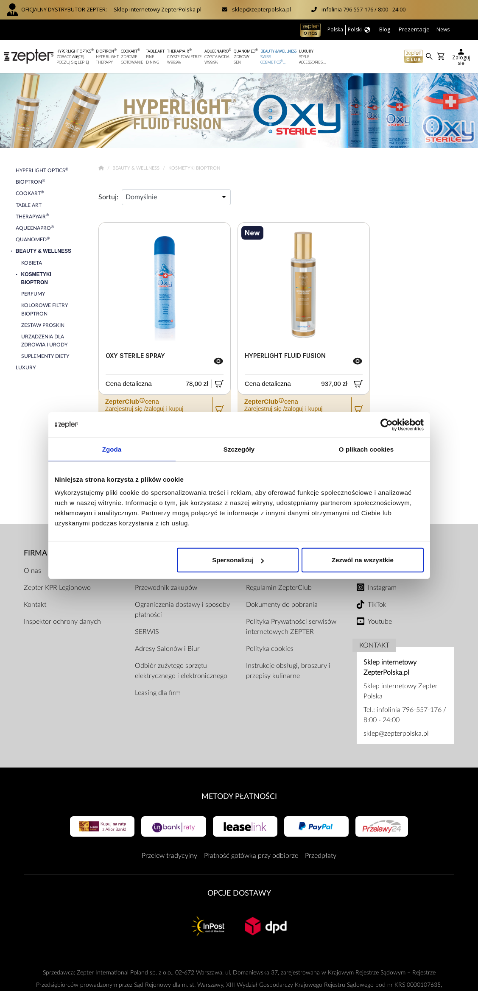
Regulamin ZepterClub (279, 587)
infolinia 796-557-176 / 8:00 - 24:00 (363, 9)
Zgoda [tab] (112, 448)
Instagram (382, 587)
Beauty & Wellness (136, 168)
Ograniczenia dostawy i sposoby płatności (182, 609)
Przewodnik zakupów (166, 587)
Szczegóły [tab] (239, 448)
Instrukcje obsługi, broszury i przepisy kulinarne (288, 670)
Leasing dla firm (158, 693)
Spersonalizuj (238, 560)
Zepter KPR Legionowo (57, 587)
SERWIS (147, 631)
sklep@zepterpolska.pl (261, 9)
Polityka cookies (270, 648)
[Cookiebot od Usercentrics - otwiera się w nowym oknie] (386, 424)
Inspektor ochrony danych (62, 621)
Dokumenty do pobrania (282, 604)
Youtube (380, 621)
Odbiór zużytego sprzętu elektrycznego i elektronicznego (181, 670)
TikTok (377, 604)
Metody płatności (239, 796)
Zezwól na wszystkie (363, 560)
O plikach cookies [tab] (366, 448)
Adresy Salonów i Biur (167, 648)
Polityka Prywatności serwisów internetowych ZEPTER (291, 626)
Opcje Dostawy (239, 893)
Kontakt (35, 604)
